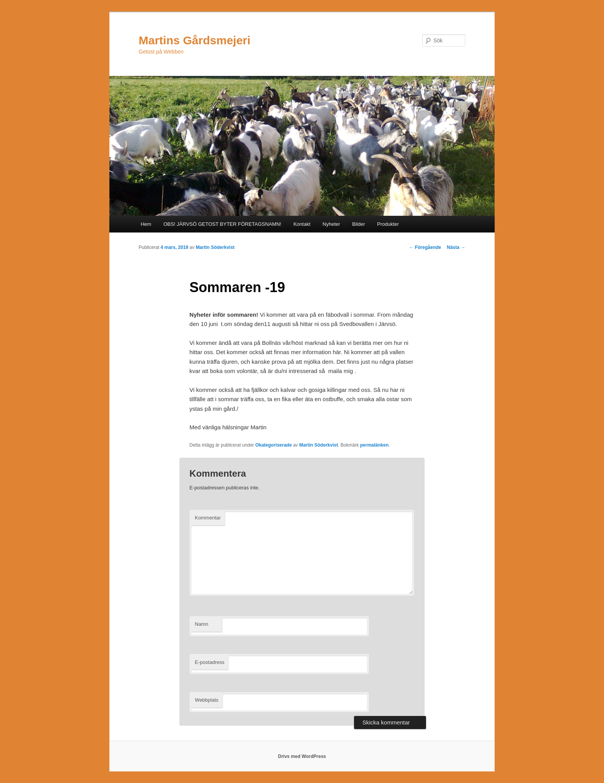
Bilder (358, 224)
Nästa (456, 247)
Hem (146, 224)
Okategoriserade (273, 445)
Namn (201, 624)
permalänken (374, 445)
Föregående (425, 247)
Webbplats (206, 700)
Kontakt (302, 224)
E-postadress (210, 662)
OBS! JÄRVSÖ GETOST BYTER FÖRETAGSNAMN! (222, 224)
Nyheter (331, 224)
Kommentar (208, 518)
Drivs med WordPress (302, 756)
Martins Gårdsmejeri (194, 40)
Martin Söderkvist (215, 247)
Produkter (388, 224)
